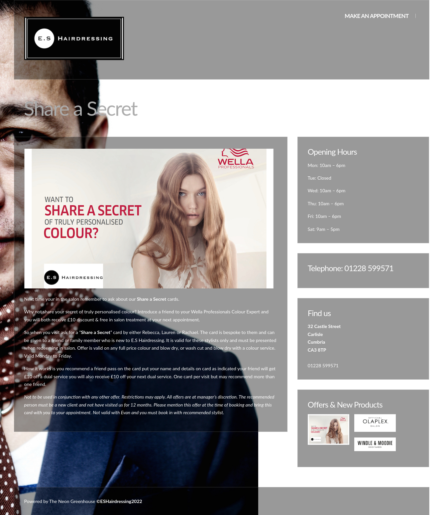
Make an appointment (376, 15)
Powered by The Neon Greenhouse (59, 501)
